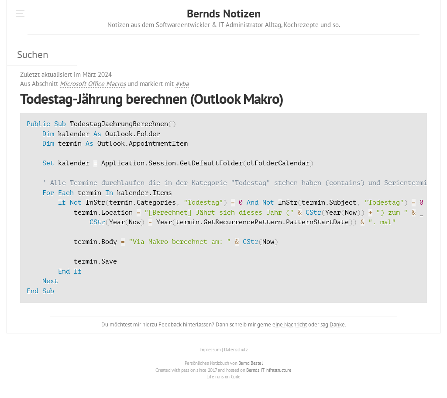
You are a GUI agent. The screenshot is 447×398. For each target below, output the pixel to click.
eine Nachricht (289, 324)
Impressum (210, 350)
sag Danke (332, 324)
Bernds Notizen (224, 13)
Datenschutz (236, 350)
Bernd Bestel (250, 363)
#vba (182, 83)
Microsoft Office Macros (93, 83)
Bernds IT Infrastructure (268, 370)
